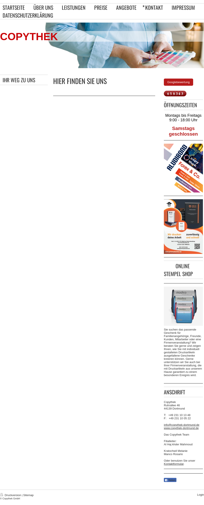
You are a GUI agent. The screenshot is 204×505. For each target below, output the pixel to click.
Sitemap (28, 495)
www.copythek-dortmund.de (181, 428)
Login (200, 494)
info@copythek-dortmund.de (181, 424)
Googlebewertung (178, 82)
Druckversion (11, 495)
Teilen (170, 480)
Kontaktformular (174, 464)
